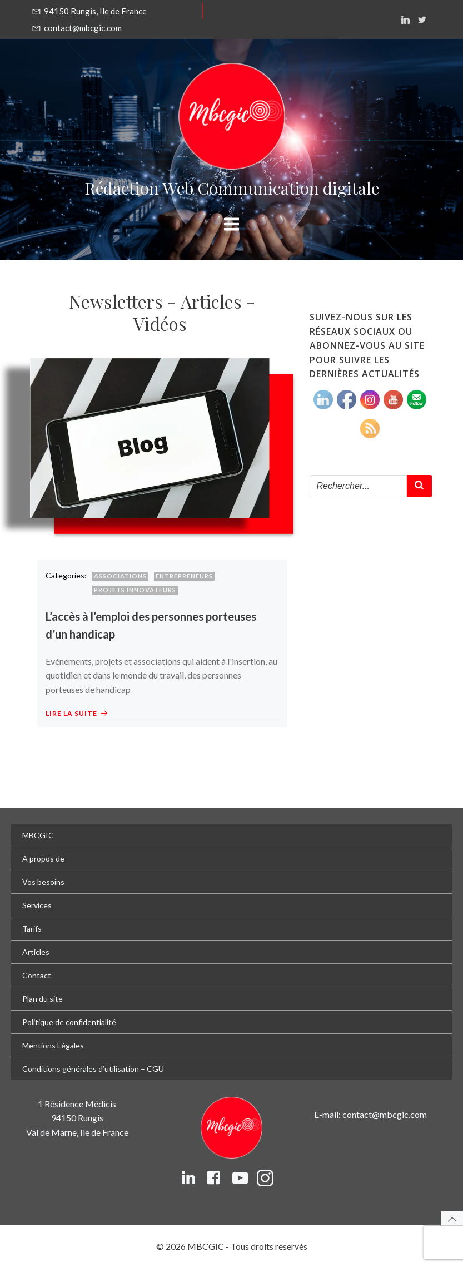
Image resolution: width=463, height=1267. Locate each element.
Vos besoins (43, 882)
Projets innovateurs (135, 589)
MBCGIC (38, 835)
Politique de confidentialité (69, 1022)
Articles (35, 952)
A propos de (43, 858)
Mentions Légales (53, 1045)
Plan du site (42, 998)
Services (37, 905)
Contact (36, 975)
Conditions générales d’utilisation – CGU (93, 1068)
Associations (120, 576)
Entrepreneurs (184, 576)
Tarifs (32, 928)
